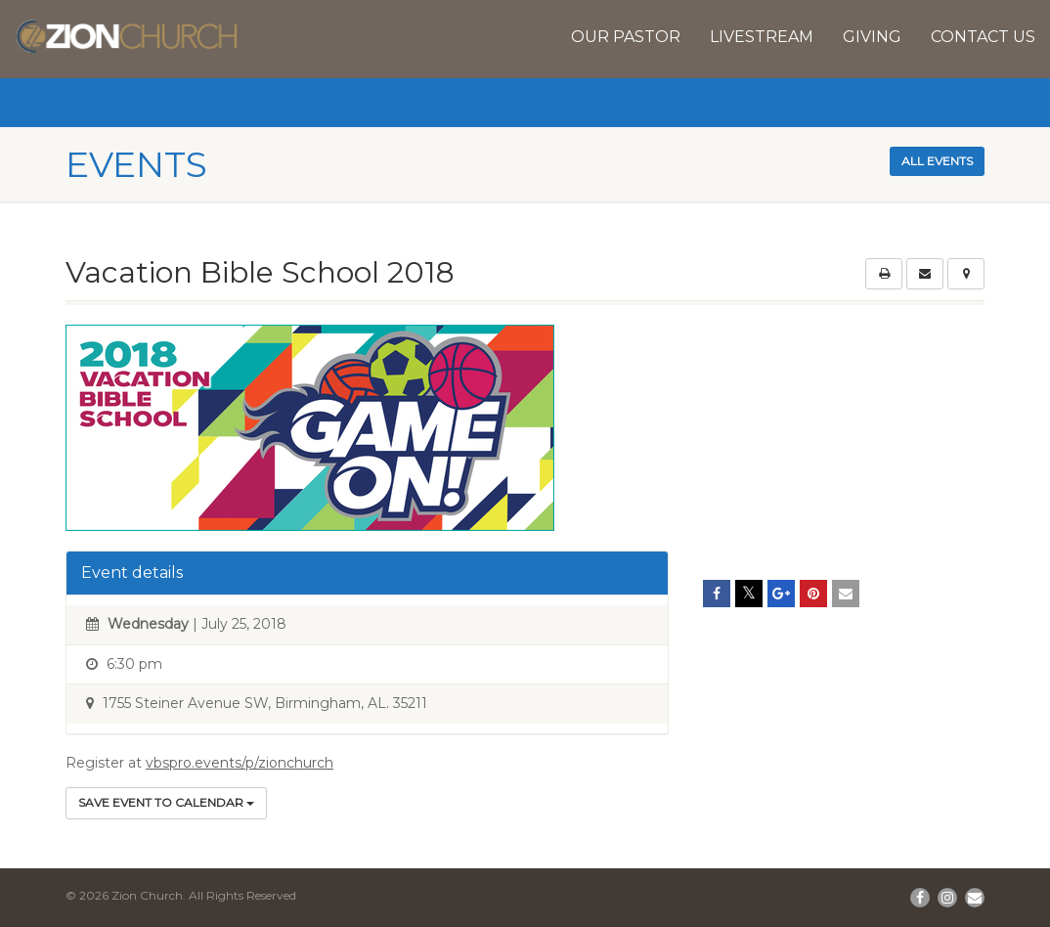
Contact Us (983, 36)
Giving (872, 36)
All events (937, 161)
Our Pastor (625, 36)
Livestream (761, 36)
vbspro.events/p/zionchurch (239, 763)
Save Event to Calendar (166, 802)
